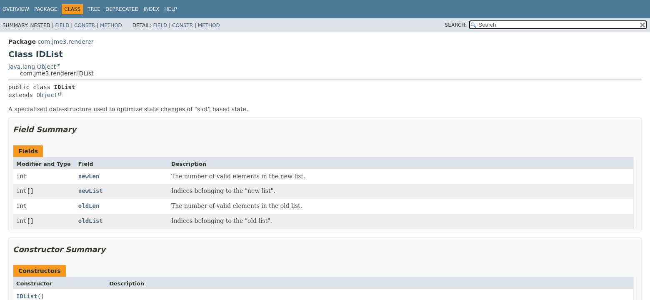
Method (111, 25)
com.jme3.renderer (65, 41)
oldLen (89, 205)
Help (170, 9)
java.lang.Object (32, 66)
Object (47, 95)
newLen (89, 176)
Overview (15, 9)
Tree (94, 9)
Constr (84, 25)
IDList (27, 296)
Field (62, 25)
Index (152, 9)
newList (90, 191)
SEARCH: (456, 25)
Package (45, 9)
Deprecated (122, 9)
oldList (90, 221)
